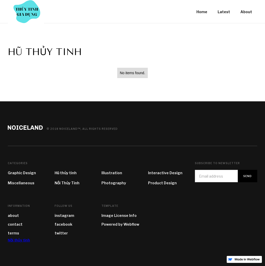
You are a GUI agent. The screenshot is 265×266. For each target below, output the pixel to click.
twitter (61, 233)
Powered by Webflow (120, 224)
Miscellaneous (21, 183)
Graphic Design (22, 173)
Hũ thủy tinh (66, 173)
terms (13, 233)
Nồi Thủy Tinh (67, 183)
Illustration (111, 173)
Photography (113, 183)
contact (15, 224)
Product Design (162, 183)
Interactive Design (165, 173)
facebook (63, 224)
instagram (64, 215)
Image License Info (119, 215)
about (13, 215)
